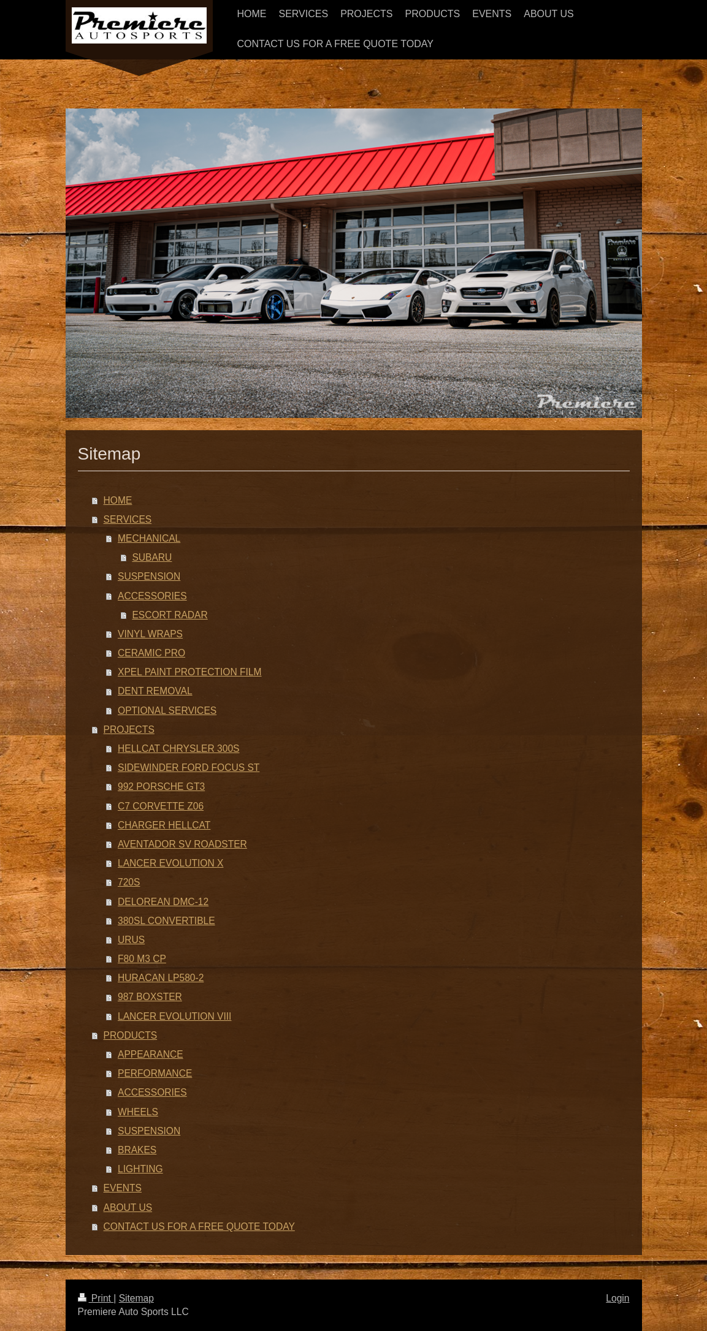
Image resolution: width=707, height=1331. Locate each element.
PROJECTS (129, 729)
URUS (131, 940)
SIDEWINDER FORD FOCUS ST (188, 767)
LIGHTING (140, 1169)
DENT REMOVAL (155, 691)
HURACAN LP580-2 (161, 978)
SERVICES (128, 519)
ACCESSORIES (152, 596)
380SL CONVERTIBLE (166, 921)
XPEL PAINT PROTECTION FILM (190, 672)
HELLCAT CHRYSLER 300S (178, 748)
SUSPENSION (149, 576)
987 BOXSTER (150, 997)
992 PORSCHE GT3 (161, 786)
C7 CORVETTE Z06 (161, 806)
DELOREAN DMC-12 (163, 902)
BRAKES (137, 1150)
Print (96, 1298)
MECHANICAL (149, 538)
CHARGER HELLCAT (164, 825)
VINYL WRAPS (150, 634)
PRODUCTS (131, 1035)
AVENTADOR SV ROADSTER (182, 844)
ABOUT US (128, 1207)
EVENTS (123, 1188)
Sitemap (136, 1298)
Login (617, 1298)
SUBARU (152, 557)
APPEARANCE (150, 1054)
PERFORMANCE (155, 1073)
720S (129, 882)
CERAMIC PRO (151, 653)
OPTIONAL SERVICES (167, 710)
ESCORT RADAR (169, 615)
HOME (118, 500)
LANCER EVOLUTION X (170, 863)
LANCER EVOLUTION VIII (174, 1016)
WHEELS (138, 1112)
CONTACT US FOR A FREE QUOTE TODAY (199, 1226)
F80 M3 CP (142, 959)
